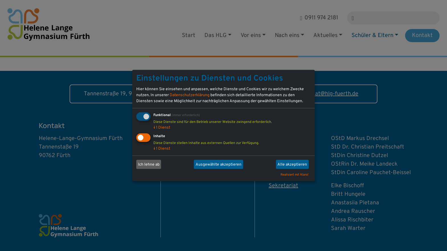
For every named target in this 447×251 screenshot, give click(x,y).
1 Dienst (161, 127)
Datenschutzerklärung (190, 95)
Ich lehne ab (149, 164)
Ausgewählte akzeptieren (218, 164)
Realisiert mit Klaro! (294, 175)
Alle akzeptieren (292, 164)
